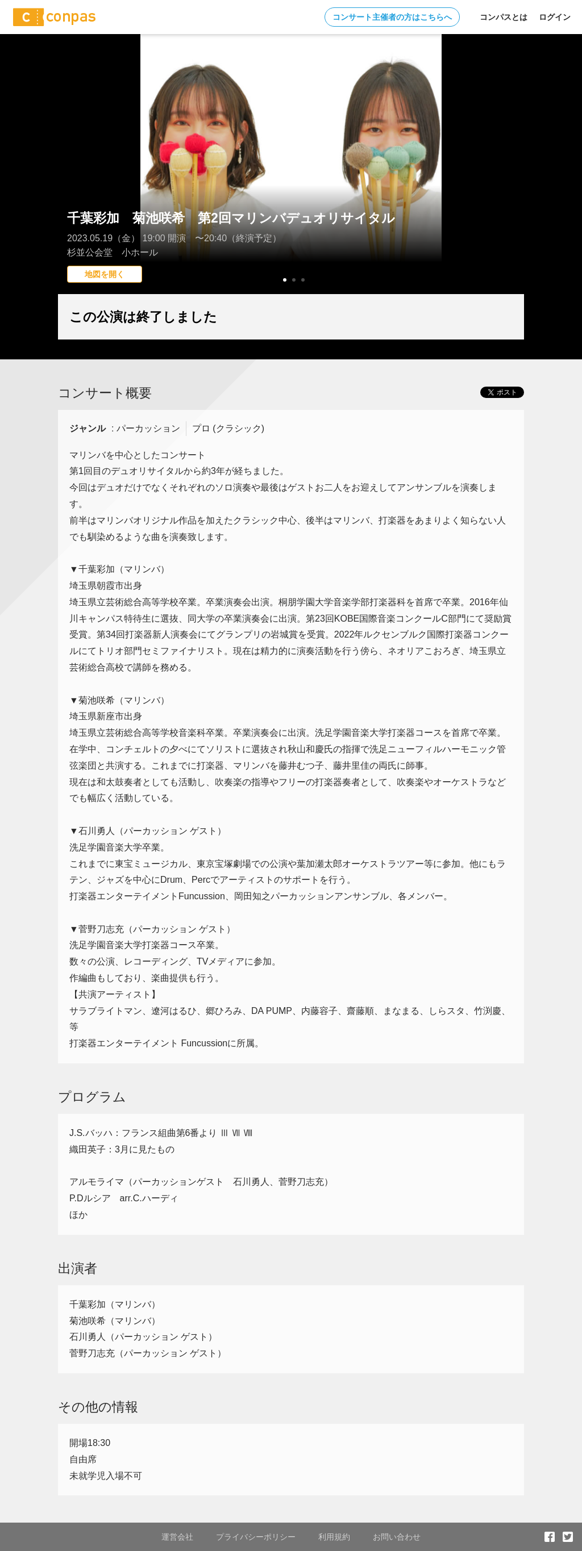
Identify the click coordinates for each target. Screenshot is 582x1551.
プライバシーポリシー (256, 1536)
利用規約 (334, 1536)
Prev (73, 184)
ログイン (555, 17)
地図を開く (104, 274)
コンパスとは (503, 17)
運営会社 (177, 1536)
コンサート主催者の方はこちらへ (392, 17)
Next (509, 184)
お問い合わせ (397, 1536)
